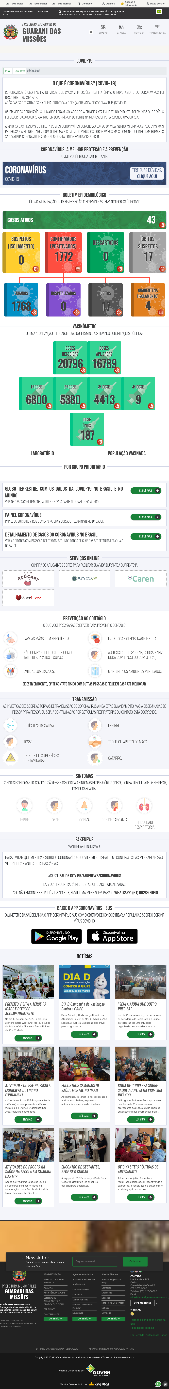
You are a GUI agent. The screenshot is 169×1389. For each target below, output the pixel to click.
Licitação (105, 1298)
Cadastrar (135, 1261)
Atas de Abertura (109, 1274)
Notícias (105, 1308)
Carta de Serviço (80, 1290)
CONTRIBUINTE (51, 1315)
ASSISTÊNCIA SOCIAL (54, 1293)
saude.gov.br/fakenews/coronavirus (90, 875)
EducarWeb (77, 1313)
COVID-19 (20, 71)
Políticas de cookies (142, 1327)
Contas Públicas (80, 1300)
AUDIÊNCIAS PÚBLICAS (83, 1280)
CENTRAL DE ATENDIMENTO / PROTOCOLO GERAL (54, 1301)
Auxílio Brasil (78, 1285)
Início (7, 71)
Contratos (106, 1288)
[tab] (91, 32)
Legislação (106, 1293)
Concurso (77, 1295)
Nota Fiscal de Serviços (112, 1303)
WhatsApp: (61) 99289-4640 (136, 892)
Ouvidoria (106, 1313)
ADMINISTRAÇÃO (52, 1274)
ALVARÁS (48, 1288)
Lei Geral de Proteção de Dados (148, 1335)
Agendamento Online (82, 1274)
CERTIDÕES (49, 1309)
